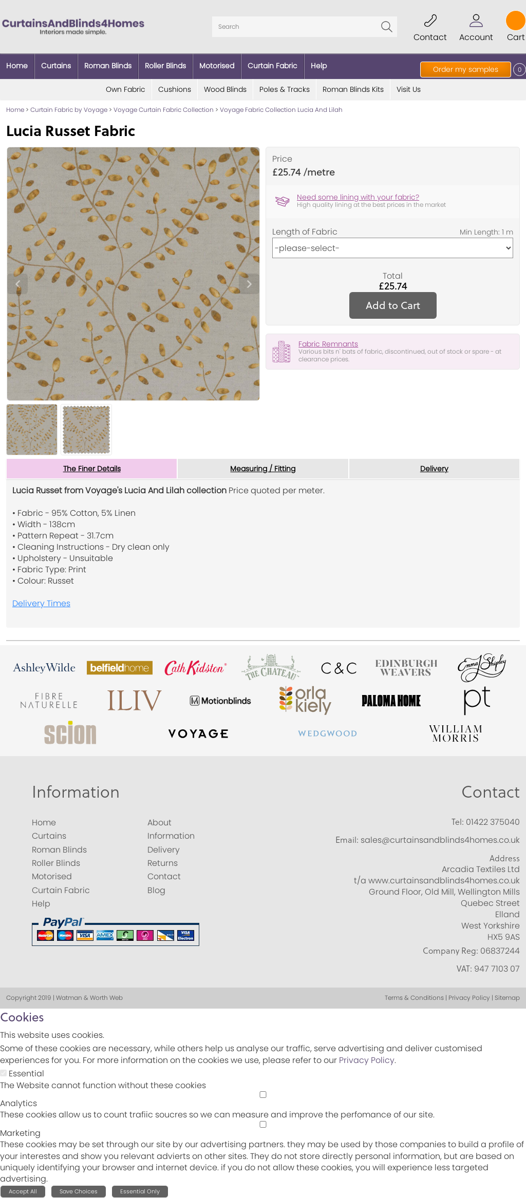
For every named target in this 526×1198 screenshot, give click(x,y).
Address (505, 858)
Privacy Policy (366, 1060)
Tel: (458, 821)
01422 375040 (493, 822)
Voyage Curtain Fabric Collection (164, 109)
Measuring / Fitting (262, 468)
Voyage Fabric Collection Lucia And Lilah (281, 109)
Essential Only (140, 1191)
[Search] (304, 26)
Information (76, 792)
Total (393, 276)
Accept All (23, 1191)
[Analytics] (263, 1094)
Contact (490, 792)
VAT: (464, 968)
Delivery (434, 468)
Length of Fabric (304, 232)
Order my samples (465, 69)
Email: (347, 839)
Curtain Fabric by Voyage (68, 109)
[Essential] (3, 1073)
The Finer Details (92, 468)
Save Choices (79, 1191)
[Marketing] (263, 1124)
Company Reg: (450, 950)
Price (282, 159)
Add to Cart (393, 305)
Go (387, 26)
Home (15, 109)
